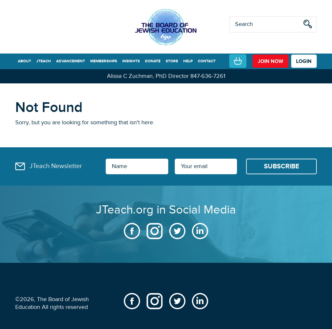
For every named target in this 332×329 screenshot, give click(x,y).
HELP (188, 61)
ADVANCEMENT (70, 61)
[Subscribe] (281, 166)
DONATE (152, 61)
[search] (307, 25)
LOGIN (304, 61)
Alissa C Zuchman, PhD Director (148, 76)
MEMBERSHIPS (103, 61)
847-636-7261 (207, 76)
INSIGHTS (131, 61)
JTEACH (43, 61)
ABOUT (24, 61)
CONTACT (207, 61)
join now (270, 61)
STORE (172, 61)
